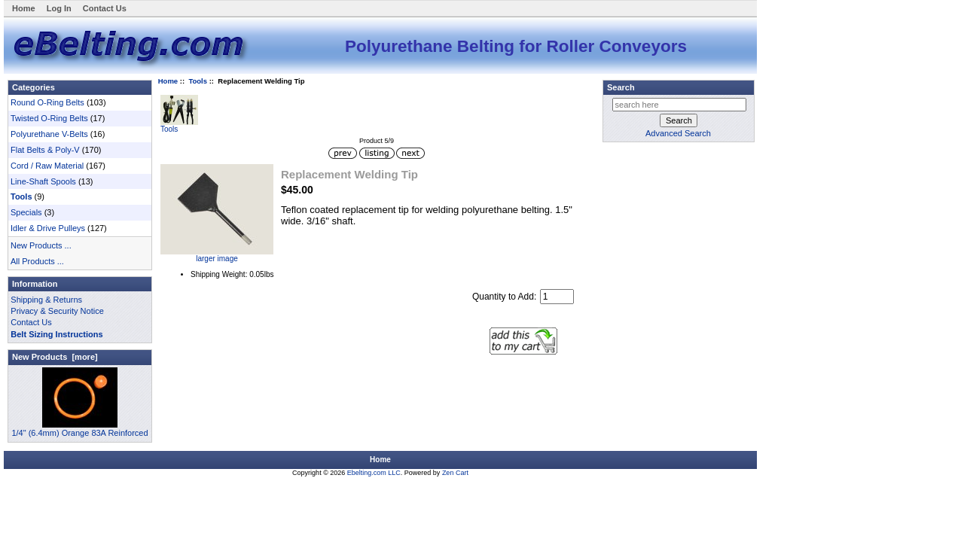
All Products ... (37, 261)
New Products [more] (55, 356)
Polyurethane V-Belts (49, 134)
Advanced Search (678, 133)
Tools (197, 81)
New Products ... (41, 245)
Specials (26, 212)
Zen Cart (455, 473)
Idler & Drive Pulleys (48, 228)
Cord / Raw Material (47, 165)
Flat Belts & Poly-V (45, 149)
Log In (59, 8)
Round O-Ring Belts (47, 102)
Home (23, 8)
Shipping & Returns (46, 299)
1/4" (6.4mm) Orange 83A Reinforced (79, 428)
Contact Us (105, 8)
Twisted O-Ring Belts (49, 118)
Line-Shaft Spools (43, 181)
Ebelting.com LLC (374, 473)
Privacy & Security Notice (57, 310)
